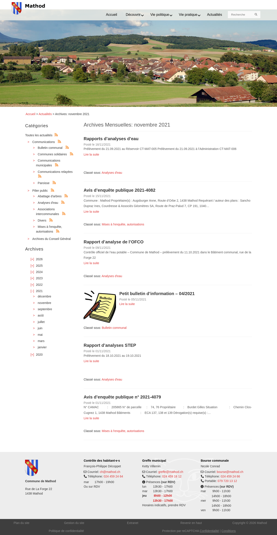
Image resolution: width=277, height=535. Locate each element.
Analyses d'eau (48, 202)
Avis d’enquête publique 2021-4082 (119, 190)
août (40, 315)
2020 (39, 354)
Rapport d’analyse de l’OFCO (113, 241)
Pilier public (40, 190)
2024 (39, 272)
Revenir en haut (191, 523)
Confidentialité (209, 531)
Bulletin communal (50, 147)
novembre (44, 303)
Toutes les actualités (38, 135)
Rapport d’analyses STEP (110, 345)
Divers (42, 220)
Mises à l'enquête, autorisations (123, 224)
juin (40, 328)
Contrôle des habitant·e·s (102, 460)
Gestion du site (74, 523)
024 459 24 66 (230, 476)
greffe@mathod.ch (170, 472)
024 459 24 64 (113, 476)
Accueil (30, 114)
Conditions (228, 531)
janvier (42, 347)
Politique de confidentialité (66, 531)
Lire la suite (91, 154)
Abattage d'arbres (49, 196)
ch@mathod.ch (110, 472)
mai (40, 334)
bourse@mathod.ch (230, 472)
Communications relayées (55, 172)
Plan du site (21, 523)
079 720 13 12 (227, 481)
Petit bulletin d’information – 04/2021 (157, 293)
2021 (39, 291)
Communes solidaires (52, 154)
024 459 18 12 (172, 476)
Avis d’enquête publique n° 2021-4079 (122, 397)
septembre (45, 309)
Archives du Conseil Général (51, 239)
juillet (41, 322)
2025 (39, 265)
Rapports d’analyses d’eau (111, 138)
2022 (39, 284)
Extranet (132, 523)
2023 (39, 278)
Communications (43, 142)
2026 (39, 259)
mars (41, 341)
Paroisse (43, 183)
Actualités (45, 114)
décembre (44, 296)
